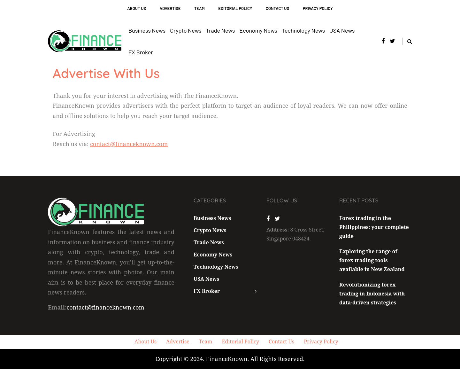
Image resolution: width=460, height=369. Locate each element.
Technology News (303, 30)
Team (199, 8)
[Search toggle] (407, 41)
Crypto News (186, 30)
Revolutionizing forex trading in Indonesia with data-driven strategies (372, 293)
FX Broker (140, 52)
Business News (146, 30)
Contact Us (277, 8)
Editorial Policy (235, 8)
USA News (342, 30)
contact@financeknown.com (129, 144)
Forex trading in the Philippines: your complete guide (374, 227)
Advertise (170, 8)
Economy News (258, 30)
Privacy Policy (318, 8)
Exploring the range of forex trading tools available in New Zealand (372, 260)
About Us (136, 8)
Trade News (220, 30)
